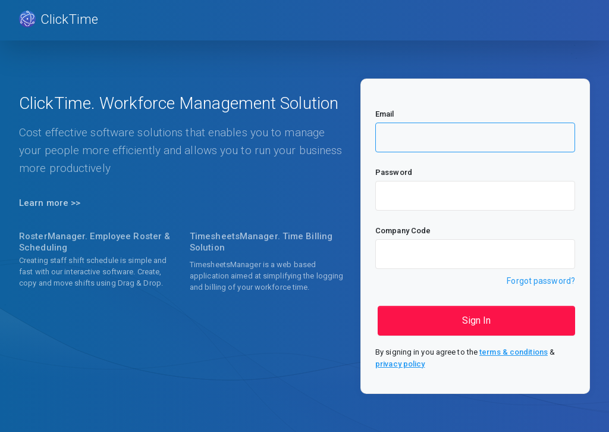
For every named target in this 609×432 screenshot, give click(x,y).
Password (393, 172)
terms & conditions (513, 352)
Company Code (403, 230)
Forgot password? (541, 281)
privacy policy (400, 363)
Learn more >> (49, 203)
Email (384, 113)
